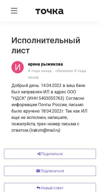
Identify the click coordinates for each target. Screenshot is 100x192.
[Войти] (86, 10)
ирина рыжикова (45, 64)
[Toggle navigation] (14, 10)
